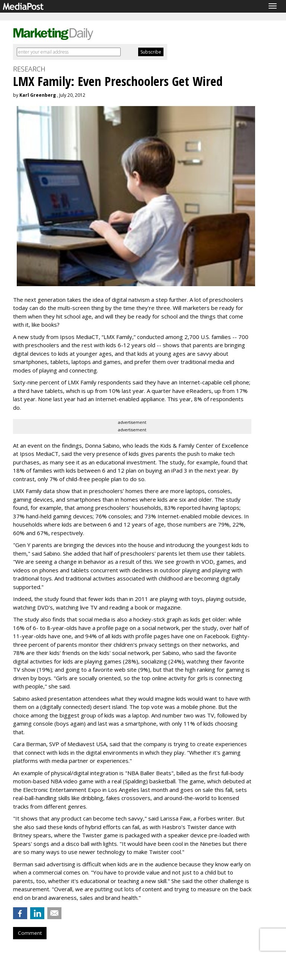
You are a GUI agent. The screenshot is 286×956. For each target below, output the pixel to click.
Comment (30, 933)
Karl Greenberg (37, 95)
